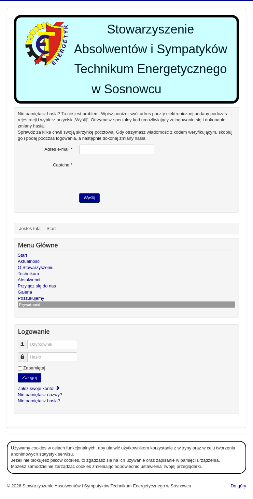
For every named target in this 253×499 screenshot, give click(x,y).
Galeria (25, 292)
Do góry (238, 485)
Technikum (28, 273)
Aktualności (29, 261)
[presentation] (131, 173)
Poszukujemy (31, 298)
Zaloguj (29, 377)
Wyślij (89, 197)
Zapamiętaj (34, 367)
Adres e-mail (58, 149)
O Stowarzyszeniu (36, 267)
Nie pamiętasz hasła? (39, 400)
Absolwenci (29, 279)
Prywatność (29, 304)
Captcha (62, 164)
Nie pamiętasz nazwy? (40, 394)
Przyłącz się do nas (37, 285)
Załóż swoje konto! (39, 388)
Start (22, 255)
